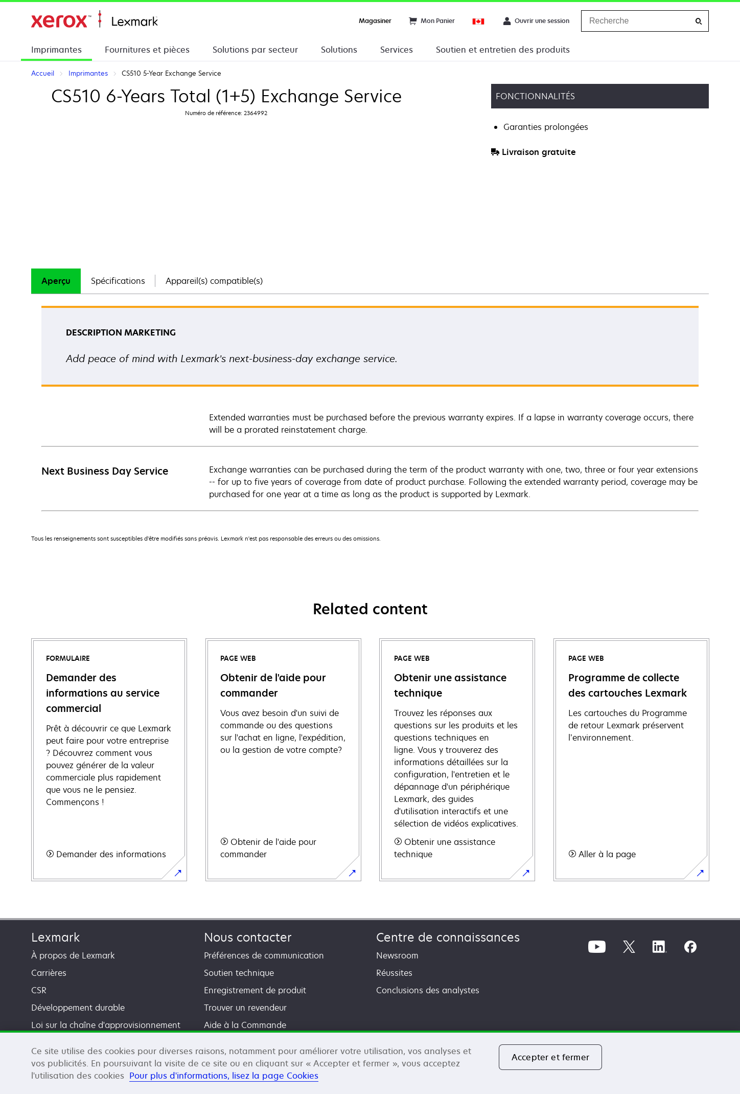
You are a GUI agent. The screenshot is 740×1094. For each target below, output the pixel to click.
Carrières (48, 972)
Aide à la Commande (245, 1025)
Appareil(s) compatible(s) (214, 280)
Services (396, 49)
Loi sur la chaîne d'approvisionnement (105, 1025)
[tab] (56, 281)
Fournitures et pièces (147, 49)
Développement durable (78, 1007)
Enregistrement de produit (255, 990)
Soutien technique (239, 972)
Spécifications (118, 280)
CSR (39, 990)
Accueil (94, 19)
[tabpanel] (370, 408)
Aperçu (56, 280)
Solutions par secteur (255, 49)
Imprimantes (56, 49)
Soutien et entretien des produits (503, 49)
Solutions (339, 49)
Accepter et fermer (550, 1057)
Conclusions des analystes (427, 990)
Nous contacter (248, 937)
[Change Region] (479, 21)
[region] (370, 1062)
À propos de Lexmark (73, 955)
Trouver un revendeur (245, 1007)
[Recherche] (698, 21)
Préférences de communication (264, 955)
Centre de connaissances (448, 937)
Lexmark (55, 937)
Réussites (394, 972)
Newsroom (397, 955)
